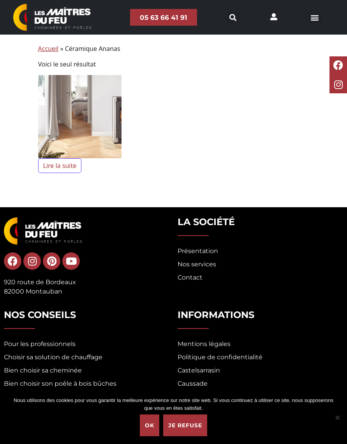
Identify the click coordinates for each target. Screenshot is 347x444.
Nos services (197, 264)
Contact (190, 277)
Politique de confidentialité (220, 357)
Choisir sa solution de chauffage (53, 357)
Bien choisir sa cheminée (43, 370)
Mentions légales (204, 344)
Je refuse (185, 425)
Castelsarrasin (199, 370)
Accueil (48, 48)
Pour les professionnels (40, 344)
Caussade (193, 383)
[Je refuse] (337, 417)
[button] (314, 17)
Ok (149, 425)
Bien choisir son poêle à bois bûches (60, 383)
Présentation (198, 251)
